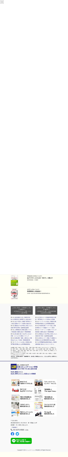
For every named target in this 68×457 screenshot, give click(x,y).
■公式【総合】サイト (17, 371)
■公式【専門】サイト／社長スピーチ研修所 (23, 373)
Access (14, 427)
